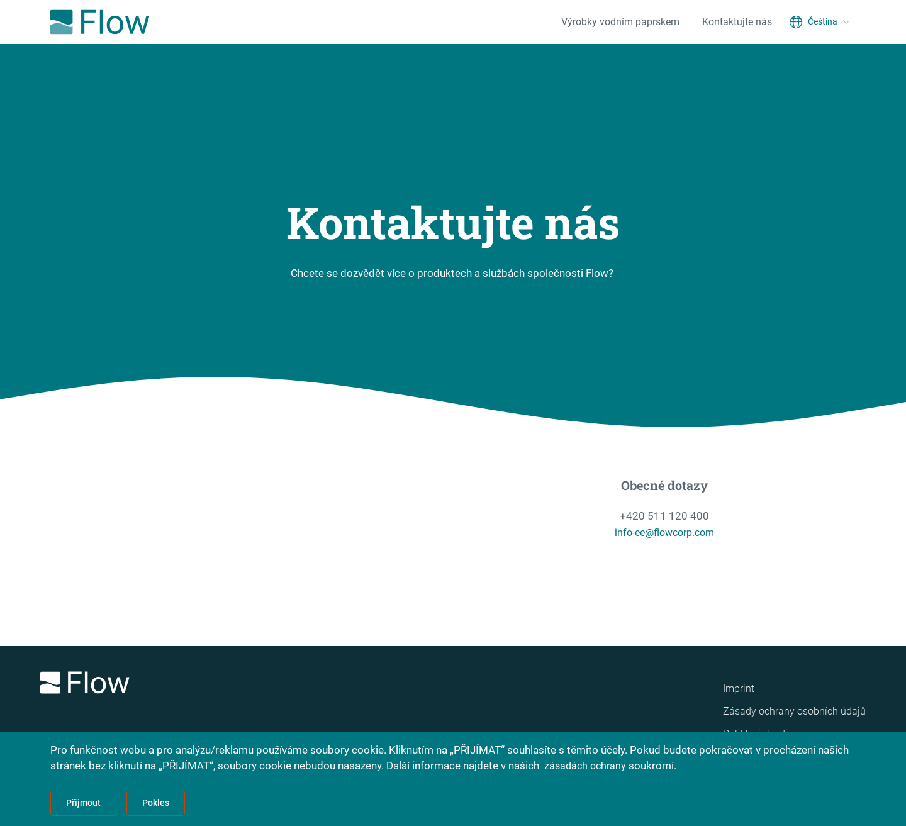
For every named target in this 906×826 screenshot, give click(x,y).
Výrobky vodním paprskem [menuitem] (620, 22)
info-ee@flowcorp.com (664, 532)
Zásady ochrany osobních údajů (794, 711)
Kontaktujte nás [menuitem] (737, 22)
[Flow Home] (99, 22)
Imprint (738, 689)
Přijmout (83, 803)
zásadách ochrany (587, 765)
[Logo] (201, 684)
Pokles (155, 803)
